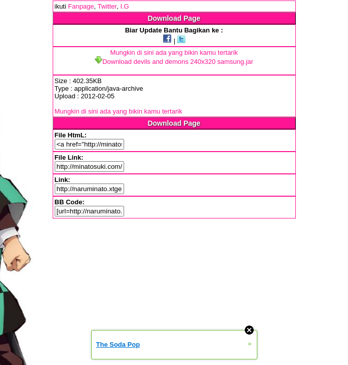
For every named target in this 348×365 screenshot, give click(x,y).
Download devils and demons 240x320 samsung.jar (174, 61)
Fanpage (81, 6)
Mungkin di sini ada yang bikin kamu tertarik (174, 52)
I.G (124, 6)
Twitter (107, 6)
